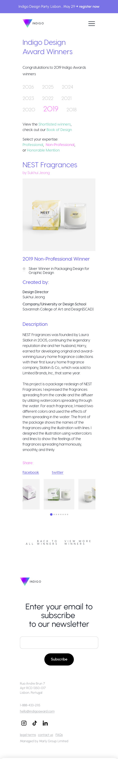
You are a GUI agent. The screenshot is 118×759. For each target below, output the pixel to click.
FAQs (59, 735)
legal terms (28, 735)
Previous (19, 495)
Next (98, 495)
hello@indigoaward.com (37, 711)
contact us (45, 735)
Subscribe (59, 659)
